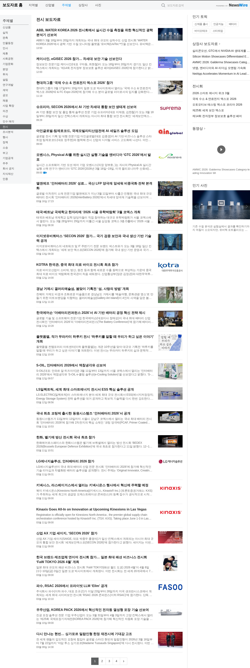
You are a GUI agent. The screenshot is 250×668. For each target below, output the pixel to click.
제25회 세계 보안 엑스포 (208, 110)
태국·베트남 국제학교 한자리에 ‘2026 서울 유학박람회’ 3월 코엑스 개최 (88, 212)
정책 (5, 142)
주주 (5, 163)
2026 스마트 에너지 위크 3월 (211, 93)
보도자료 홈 (12, 5)
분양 (5, 69)
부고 (5, 152)
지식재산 (8, 173)
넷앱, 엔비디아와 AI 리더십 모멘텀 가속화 (219, 68)
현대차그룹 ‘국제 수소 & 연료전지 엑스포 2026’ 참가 (74, 82)
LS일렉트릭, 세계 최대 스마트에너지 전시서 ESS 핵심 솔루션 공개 (85, 389)
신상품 (7, 27)
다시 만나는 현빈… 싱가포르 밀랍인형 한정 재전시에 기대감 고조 (84, 634)
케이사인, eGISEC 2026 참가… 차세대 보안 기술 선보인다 (79, 59)
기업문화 (8, 63)
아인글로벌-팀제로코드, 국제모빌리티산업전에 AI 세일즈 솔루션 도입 (87, 131)
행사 (5, 137)
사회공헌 (8, 58)
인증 (5, 178)
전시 (5, 126)
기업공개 (8, 158)
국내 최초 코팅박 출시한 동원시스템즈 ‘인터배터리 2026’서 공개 (83, 413)
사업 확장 (8, 105)
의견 (5, 111)
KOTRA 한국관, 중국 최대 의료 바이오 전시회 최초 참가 (77, 264)
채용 (5, 100)
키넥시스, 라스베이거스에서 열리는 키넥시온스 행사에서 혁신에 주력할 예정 (92, 485)
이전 (195, 206)
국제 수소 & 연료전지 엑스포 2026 (214, 98)
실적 (5, 32)
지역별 (33, 5)
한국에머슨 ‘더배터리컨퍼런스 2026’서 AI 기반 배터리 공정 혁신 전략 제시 (90, 312)
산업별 (50, 5)
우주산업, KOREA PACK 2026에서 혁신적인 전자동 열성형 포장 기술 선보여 (92, 610)
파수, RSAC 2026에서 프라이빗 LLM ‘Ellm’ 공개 (71, 586)
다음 (246, 206)
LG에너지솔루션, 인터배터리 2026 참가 (65, 461)
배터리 (233, 24)
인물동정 (8, 43)
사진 (98, 5)
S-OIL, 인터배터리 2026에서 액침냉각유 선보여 (71, 365)
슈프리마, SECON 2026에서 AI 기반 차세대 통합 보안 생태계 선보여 (86, 107)
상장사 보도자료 (205, 44)
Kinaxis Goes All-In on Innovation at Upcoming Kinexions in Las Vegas (91, 509)
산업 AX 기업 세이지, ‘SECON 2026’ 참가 (66, 533)
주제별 (66, 5)
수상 (5, 116)
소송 (5, 147)
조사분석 (8, 131)
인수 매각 (8, 121)
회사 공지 (8, 168)
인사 (5, 48)
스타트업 (218, 30)
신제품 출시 (201, 24)
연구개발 (8, 84)
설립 (5, 79)
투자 (5, 74)
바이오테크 (200, 30)
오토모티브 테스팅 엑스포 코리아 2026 (217, 104)
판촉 (5, 37)
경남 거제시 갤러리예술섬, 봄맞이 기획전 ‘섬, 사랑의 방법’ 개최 (82, 289)
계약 (5, 90)
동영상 (197, 129)
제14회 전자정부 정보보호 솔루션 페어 (217, 116)
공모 (5, 95)
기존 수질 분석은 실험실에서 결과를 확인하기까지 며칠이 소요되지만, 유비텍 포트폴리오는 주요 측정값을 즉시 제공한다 (220, 230)
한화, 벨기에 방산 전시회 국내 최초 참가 (65, 437)
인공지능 (218, 24)
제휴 (5, 53)
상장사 (83, 5)
